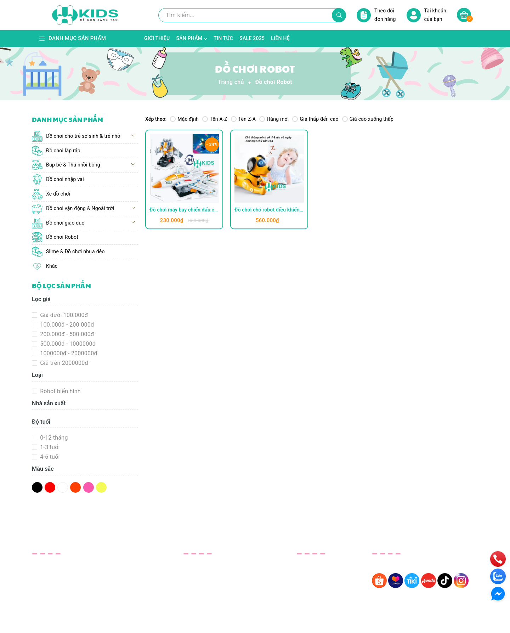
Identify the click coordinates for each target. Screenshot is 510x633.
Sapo (311, 622)
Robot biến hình (60, 391)
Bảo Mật (307, 574)
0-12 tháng (53, 437)
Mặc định (184, 119)
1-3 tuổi (49, 447)
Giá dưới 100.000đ (63, 315)
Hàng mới (274, 119)
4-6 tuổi (49, 456)
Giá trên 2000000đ (63, 363)
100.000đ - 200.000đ (66, 324)
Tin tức (192, 584)
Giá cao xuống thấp (367, 119)
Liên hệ (192, 603)
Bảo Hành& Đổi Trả (320, 564)
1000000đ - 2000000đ (68, 353)
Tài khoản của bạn (426, 15)
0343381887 (55, 578)
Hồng (88, 487)
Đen (37, 487)
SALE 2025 (197, 593)
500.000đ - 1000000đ (67, 343)
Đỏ (50, 487)
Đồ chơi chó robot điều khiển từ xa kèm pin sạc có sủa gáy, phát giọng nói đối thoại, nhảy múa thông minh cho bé (269, 210)
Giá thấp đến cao (315, 119)
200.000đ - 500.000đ (66, 334)
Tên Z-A (243, 119)
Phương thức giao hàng (326, 584)
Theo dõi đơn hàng (376, 15)
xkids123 (50, 591)
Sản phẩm (196, 574)
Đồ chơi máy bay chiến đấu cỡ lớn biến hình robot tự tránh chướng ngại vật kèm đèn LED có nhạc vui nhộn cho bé (184, 210)
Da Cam (75, 487)
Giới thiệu (195, 564)
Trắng (62, 487)
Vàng (101, 487)
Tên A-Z (214, 119)
